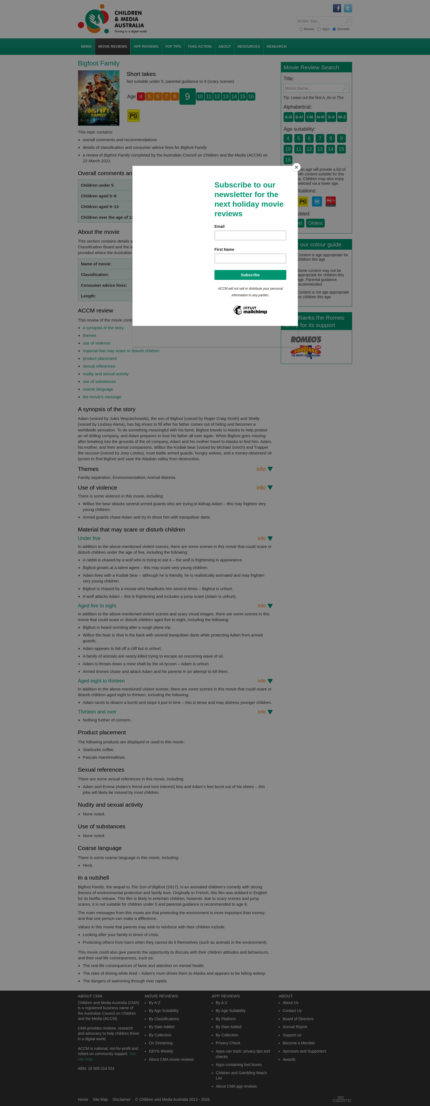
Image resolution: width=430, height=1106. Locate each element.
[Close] (296, 167)
